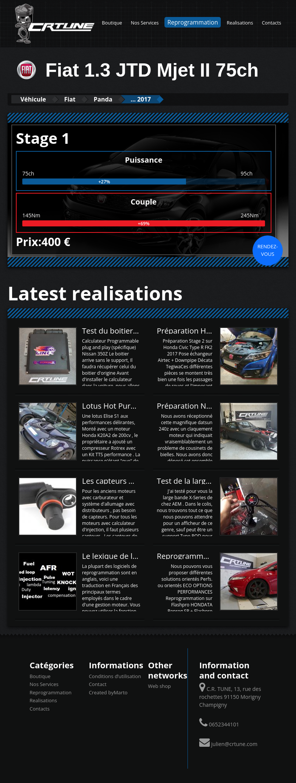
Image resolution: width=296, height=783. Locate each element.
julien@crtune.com (234, 743)
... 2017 (161, 99)
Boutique (112, 23)
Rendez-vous (267, 250)
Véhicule (36, 99)
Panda (118, 99)
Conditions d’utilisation (115, 675)
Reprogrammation (192, 22)
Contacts (271, 23)
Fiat (79, 99)
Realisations (240, 23)
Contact (98, 683)
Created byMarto (108, 692)
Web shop (159, 685)
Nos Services (145, 23)
